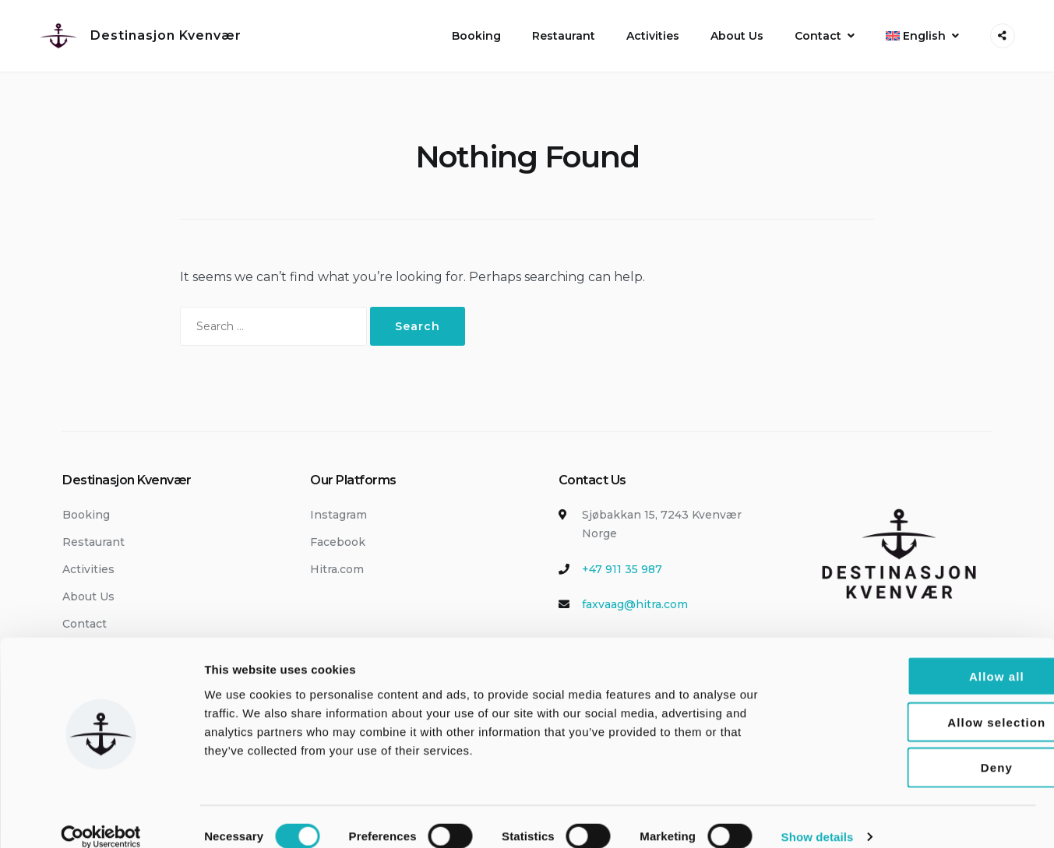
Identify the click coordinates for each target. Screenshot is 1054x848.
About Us (736, 36)
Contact (818, 36)
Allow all (924, 656)
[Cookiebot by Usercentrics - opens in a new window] (101, 817)
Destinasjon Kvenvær (165, 35)
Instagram (338, 515)
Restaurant (563, 36)
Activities (652, 36)
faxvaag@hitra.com (635, 604)
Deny (923, 748)
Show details (817, 817)
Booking (476, 36)
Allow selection (924, 702)
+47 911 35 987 (622, 569)
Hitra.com (337, 569)
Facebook (337, 542)
